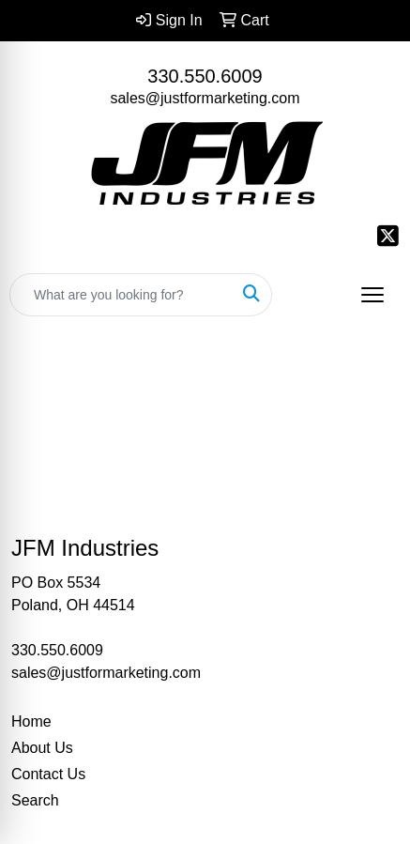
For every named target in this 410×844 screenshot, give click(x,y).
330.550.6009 (204, 76)
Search (35, 800)
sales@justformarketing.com (204, 98)
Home (31, 721)
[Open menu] (372, 295)
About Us (42, 748)
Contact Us (48, 774)
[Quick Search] (121, 294)
